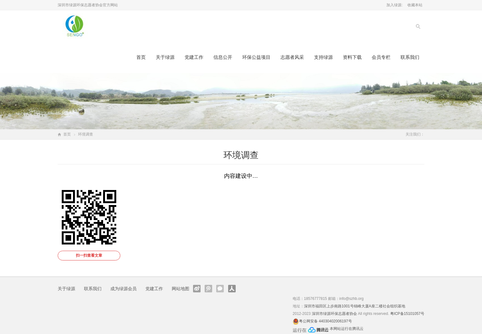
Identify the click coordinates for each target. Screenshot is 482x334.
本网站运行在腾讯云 (347, 328)
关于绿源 (165, 57)
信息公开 (222, 57)
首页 (141, 57)
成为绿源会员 (123, 288)
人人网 (232, 288)
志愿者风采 (292, 57)
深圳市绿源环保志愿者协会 (334, 313)
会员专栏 (381, 57)
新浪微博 (197, 288)
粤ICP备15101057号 (407, 313)
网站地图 (180, 288)
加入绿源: (394, 5)
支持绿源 (323, 57)
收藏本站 (414, 5)
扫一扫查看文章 (89, 255)
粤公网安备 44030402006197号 (325, 321)
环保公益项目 (256, 57)
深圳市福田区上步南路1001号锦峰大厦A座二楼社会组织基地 (354, 306)
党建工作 (194, 57)
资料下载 (352, 57)
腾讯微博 (208, 288)
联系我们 (410, 57)
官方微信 (220, 288)
